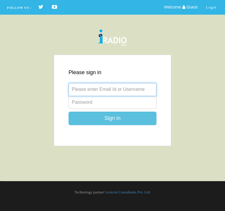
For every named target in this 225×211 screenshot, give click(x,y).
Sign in (112, 118)
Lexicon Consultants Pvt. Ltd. (128, 192)
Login (211, 7)
